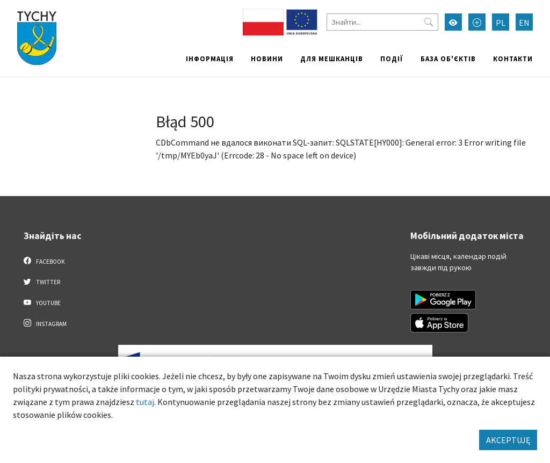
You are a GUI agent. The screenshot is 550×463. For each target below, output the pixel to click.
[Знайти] (382, 22)
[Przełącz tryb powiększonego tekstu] (477, 22)
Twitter (42, 281)
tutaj (145, 401)
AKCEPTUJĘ (508, 440)
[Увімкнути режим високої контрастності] (453, 22)
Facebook (44, 261)
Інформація (210, 58)
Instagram (45, 323)
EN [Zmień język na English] (524, 22)
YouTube (42, 302)
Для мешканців (331, 58)
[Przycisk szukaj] (428, 22)
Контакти (513, 58)
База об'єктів (448, 58)
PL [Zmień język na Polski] (500, 22)
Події (391, 58)
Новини (267, 58)
